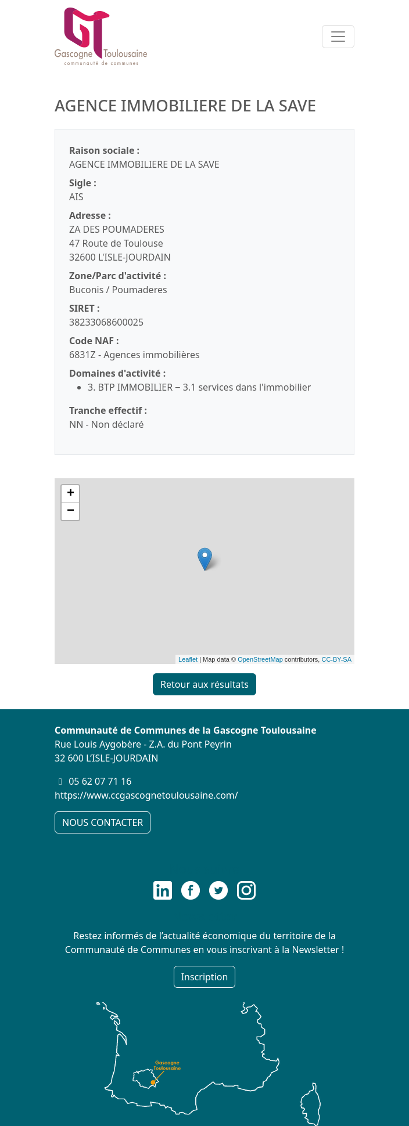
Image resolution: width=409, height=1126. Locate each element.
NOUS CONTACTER (102, 822)
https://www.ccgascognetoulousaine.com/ (146, 795)
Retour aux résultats (204, 684)
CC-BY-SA (336, 659)
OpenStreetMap (260, 659)
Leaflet (188, 659)
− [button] (70, 511)
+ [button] (70, 494)
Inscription (204, 976)
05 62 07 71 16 (100, 781)
